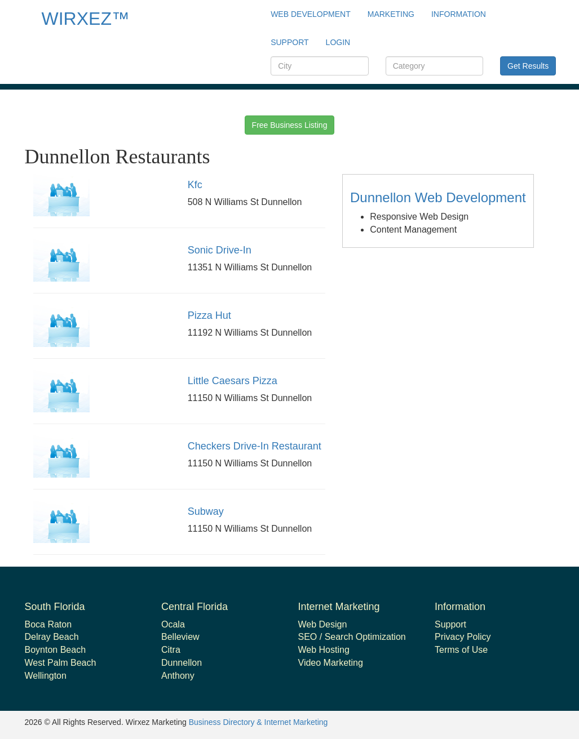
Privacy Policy (463, 637)
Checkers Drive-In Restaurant (254, 446)
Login (338, 42)
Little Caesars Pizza (232, 380)
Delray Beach (52, 637)
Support (450, 624)
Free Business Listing (290, 125)
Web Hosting (324, 650)
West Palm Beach (60, 662)
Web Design (322, 624)
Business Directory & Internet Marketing (258, 722)
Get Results (528, 65)
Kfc (195, 184)
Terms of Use (461, 650)
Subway (206, 511)
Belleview (180, 637)
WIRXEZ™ (86, 18)
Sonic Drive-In (219, 250)
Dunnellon (181, 662)
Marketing (391, 14)
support (289, 42)
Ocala (173, 624)
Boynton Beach (55, 650)
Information (458, 14)
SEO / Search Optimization (352, 637)
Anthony (178, 675)
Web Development (311, 14)
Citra (170, 650)
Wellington (46, 675)
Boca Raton (48, 624)
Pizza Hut (209, 315)
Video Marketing (330, 662)
